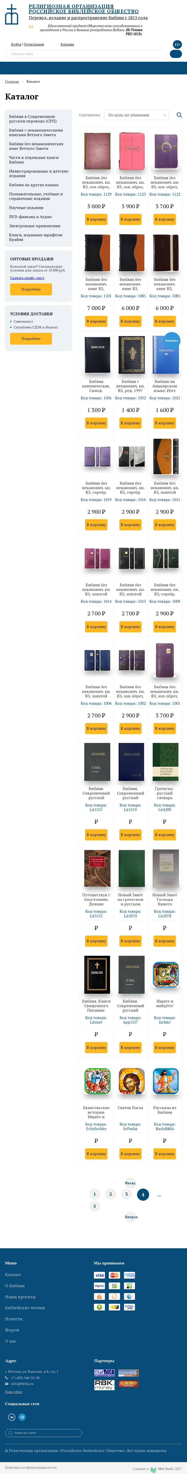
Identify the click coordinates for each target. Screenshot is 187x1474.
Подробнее (31, 289)
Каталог (13, 1279)
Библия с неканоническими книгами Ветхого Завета (36, 132)
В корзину (96, 219)
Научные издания (26, 207)
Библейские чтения (25, 1304)
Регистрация (34, 44)
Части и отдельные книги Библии (34, 159)
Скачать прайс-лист (27, 277)
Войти (16, 44)
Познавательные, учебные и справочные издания (36, 196)
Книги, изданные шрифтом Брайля (35, 237)
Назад (131, 1185)
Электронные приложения (34, 225)
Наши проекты (20, 1296)
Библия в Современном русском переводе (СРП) (33, 118)
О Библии (15, 1287)
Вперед (131, 1221)
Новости (13, 1313)
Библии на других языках (34, 184)
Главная (12, 81)
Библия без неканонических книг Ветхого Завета (36, 146)
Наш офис (13, 1388)
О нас (10, 1330)
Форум (12, 1322)
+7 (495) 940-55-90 (25, 1374)
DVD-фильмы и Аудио (30, 216)
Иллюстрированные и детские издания (38, 173)
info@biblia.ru (22, 1380)
